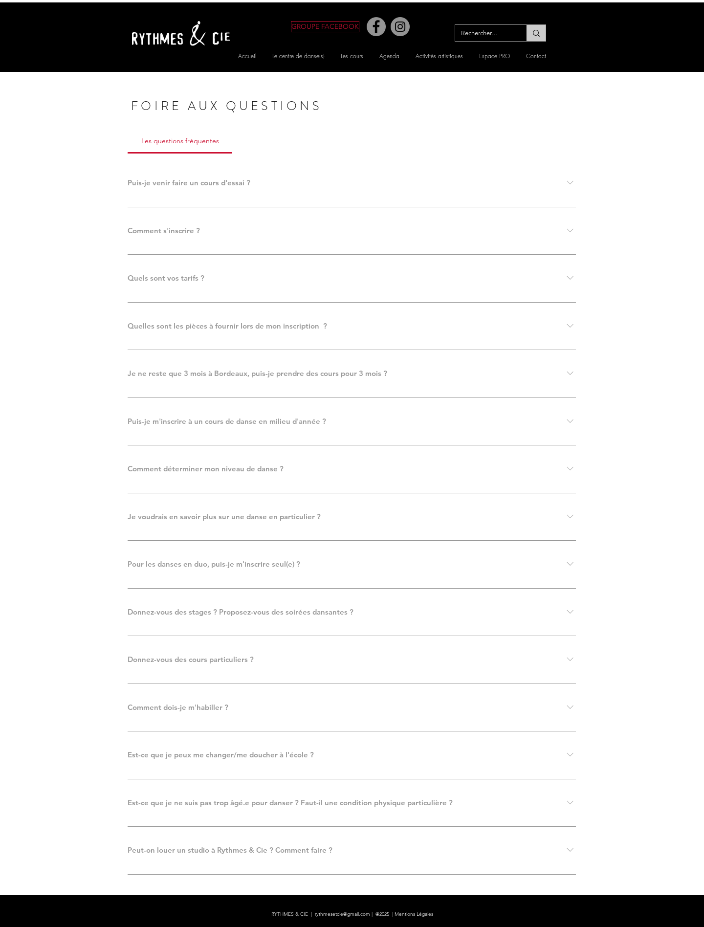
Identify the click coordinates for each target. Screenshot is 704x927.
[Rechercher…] (483, 33)
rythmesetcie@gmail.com (342, 914)
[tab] (180, 141)
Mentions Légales (414, 914)
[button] (298, 56)
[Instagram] (400, 26)
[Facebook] (376, 26)
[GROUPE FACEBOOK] (325, 26)
